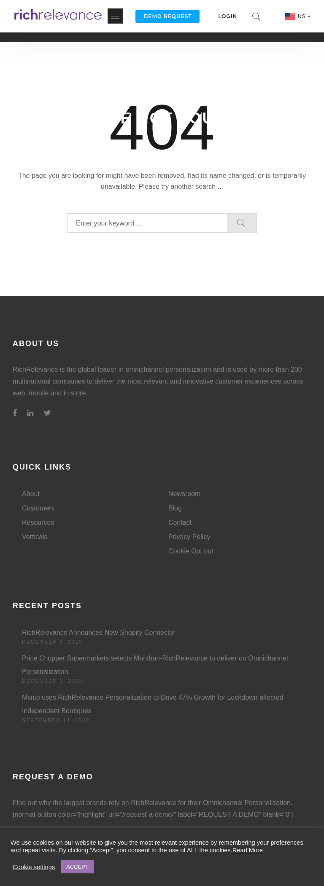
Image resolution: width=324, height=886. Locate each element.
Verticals (34, 536)
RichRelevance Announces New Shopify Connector (99, 632)
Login (227, 16)
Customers (38, 508)
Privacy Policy (189, 536)
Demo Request (167, 16)
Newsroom (184, 493)
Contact (180, 522)
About (31, 493)
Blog (175, 508)
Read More (247, 850)
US (304, 16)
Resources (38, 522)
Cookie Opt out (190, 551)
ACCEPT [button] (77, 867)
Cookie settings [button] (34, 867)
